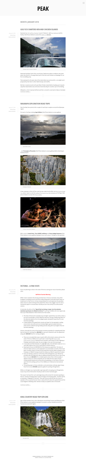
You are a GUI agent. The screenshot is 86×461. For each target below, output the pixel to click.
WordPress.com (50, 455)
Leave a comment (12, 37)
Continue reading (25, 91)
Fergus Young (12, 35)
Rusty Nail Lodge (46, 234)
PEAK (43, 8)
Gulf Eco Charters (34, 33)
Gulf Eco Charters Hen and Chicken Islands (39, 29)
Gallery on (46, 34)
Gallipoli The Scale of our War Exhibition (46, 192)
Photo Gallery (38, 194)
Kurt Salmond (54, 33)
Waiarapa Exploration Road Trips (35, 103)
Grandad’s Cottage (46, 401)
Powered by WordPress (37, 455)
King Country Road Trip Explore (34, 396)
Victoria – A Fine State (29, 285)
